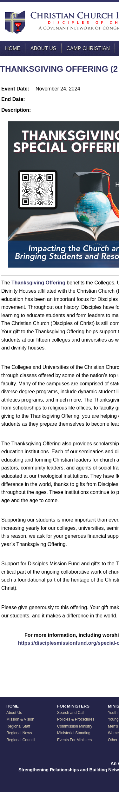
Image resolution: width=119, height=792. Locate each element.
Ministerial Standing (73, 733)
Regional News (19, 733)
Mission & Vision (20, 719)
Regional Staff (18, 726)
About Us (43, 48)
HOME (12, 706)
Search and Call (70, 712)
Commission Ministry (74, 726)
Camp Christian (88, 48)
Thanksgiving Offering (38, 282)
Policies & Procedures (75, 719)
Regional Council (20, 740)
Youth (112, 712)
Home (12, 48)
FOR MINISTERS (73, 706)
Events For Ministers (74, 740)
